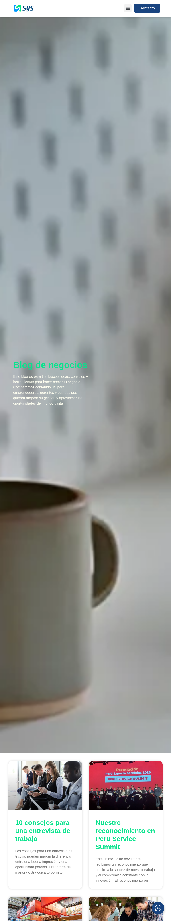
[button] (128, 8)
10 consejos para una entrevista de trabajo (42, 830)
